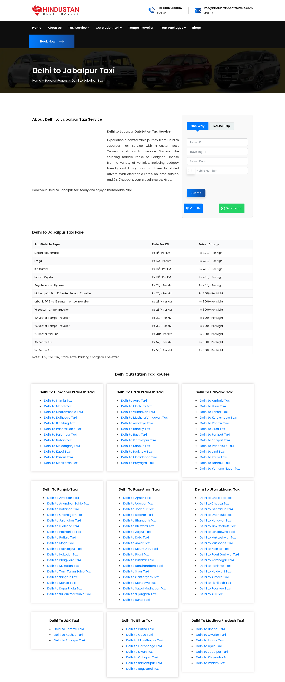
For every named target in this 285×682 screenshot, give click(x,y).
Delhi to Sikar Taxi (136, 571)
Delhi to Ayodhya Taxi (137, 423)
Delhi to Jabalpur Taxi (212, 652)
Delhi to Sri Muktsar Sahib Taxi (69, 594)
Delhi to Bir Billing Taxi (59, 423)
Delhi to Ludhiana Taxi (63, 526)
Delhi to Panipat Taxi (215, 434)
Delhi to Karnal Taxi (214, 412)
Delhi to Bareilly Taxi (135, 429)
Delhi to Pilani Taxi (136, 554)
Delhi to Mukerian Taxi (63, 566)
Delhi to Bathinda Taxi (63, 509)
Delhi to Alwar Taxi (136, 543)
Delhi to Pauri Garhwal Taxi (219, 554)
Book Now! (52, 41)
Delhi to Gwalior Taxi (211, 635)
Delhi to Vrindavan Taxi (138, 412)
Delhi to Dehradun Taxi (216, 509)
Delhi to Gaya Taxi (139, 635)
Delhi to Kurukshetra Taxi (218, 417)
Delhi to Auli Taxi (211, 594)
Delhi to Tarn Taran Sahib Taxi (69, 571)
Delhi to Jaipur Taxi (137, 532)
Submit (196, 193)
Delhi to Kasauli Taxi (58, 457)
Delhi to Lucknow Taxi (136, 451)
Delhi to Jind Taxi (212, 451)
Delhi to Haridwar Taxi (215, 520)
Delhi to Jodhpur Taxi (138, 509)
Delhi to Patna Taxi (140, 629)
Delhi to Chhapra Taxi (142, 657)
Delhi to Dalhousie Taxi (60, 417)
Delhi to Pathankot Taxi (64, 532)
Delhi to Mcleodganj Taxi (62, 446)
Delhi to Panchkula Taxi (217, 446)
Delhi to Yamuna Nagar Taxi (220, 468)
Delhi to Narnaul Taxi (215, 463)
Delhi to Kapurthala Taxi (64, 588)
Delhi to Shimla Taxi (58, 400)
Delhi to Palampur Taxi (60, 434)
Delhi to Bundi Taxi (136, 600)
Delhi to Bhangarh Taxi (139, 520)
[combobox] (191, 170)
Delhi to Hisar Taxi (213, 406)
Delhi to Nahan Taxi (58, 440)
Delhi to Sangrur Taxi (62, 577)
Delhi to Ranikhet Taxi (215, 566)
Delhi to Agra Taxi (134, 400)
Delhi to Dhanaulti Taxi (215, 515)
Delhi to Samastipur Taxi (144, 663)
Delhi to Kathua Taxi (68, 635)
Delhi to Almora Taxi (214, 577)
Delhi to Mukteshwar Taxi (217, 537)
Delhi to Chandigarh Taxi (65, 515)
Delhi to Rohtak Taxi (214, 423)
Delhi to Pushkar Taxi (138, 560)
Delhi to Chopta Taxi (214, 503)
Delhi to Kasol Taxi (57, 451)
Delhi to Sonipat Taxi (215, 440)
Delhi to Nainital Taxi (214, 549)
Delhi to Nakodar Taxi (62, 554)
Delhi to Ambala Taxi (215, 400)
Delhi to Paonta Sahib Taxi (63, 429)
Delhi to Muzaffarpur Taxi (144, 640)
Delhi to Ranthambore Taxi (143, 566)
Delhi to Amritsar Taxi (63, 498)
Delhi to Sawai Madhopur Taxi (144, 588)
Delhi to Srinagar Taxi (69, 640)
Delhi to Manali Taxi (58, 406)
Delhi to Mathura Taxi (136, 406)
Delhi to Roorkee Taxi (215, 588)
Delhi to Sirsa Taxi (212, 429)
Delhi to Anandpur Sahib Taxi (68, 503)
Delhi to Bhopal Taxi (210, 629)
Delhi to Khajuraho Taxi (212, 657)
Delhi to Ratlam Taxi (210, 663)
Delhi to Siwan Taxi (139, 652)
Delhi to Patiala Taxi (61, 537)
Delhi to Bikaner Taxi (138, 515)
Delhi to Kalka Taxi (213, 457)
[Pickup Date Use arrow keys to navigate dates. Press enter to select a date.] (217, 161)
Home (36, 80)
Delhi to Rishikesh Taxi (215, 583)
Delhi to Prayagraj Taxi (137, 463)
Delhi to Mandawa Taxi (139, 583)
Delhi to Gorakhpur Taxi (138, 440)
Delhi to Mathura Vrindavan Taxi (144, 417)
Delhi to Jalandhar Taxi (64, 520)
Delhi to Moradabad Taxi (139, 457)
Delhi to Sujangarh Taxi (139, 594)
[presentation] (215, 181)
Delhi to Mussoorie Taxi (216, 543)
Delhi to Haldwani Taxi (215, 571)
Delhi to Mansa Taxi (61, 583)
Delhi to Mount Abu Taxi (140, 549)
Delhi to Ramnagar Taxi (216, 560)
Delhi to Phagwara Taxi (64, 560)
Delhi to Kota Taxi (136, 537)
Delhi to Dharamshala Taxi (63, 412)
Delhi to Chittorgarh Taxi (141, 577)
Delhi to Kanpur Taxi (135, 446)
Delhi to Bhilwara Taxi (138, 526)
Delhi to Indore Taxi (210, 640)
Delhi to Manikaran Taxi (61, 463)
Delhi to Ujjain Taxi (209, 646)
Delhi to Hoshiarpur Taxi (64, 549)
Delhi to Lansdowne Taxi (217, 532)
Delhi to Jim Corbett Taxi (217, 526)
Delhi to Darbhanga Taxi (144, 646)
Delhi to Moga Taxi (60, 543)
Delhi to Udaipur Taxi (138, 503)
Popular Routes (56, 80)
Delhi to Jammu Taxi (69, 629)
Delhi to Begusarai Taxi (142, 669)
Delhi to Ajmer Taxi (137, 498)
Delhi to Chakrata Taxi (215, 498)
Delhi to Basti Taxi (134, 434)
